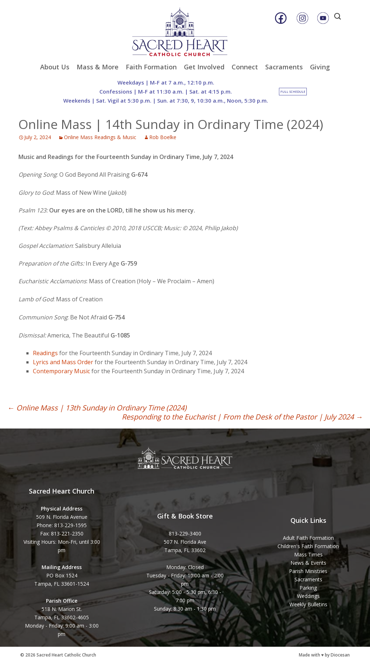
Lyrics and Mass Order (63, 362)
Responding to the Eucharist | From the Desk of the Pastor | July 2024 (242, 416)
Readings (45, 353)
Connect (245, 67)
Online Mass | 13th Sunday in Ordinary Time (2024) (96, 408)
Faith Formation (151, 67)
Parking (308, 587)
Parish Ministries (308, 571)
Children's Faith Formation (308, 546)
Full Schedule (292, 92)
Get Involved (204, 67)
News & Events (308, 562)
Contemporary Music (61, 371)
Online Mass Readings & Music (100, 137)
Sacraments (284, 67)
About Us (54, 67)
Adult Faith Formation (308, 537)
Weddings (308, 596)
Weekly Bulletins (308, 604)
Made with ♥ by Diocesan (324, 655)
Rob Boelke (162, 137)
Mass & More (98, 67)
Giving (320, 67)
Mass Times (308, 554)
